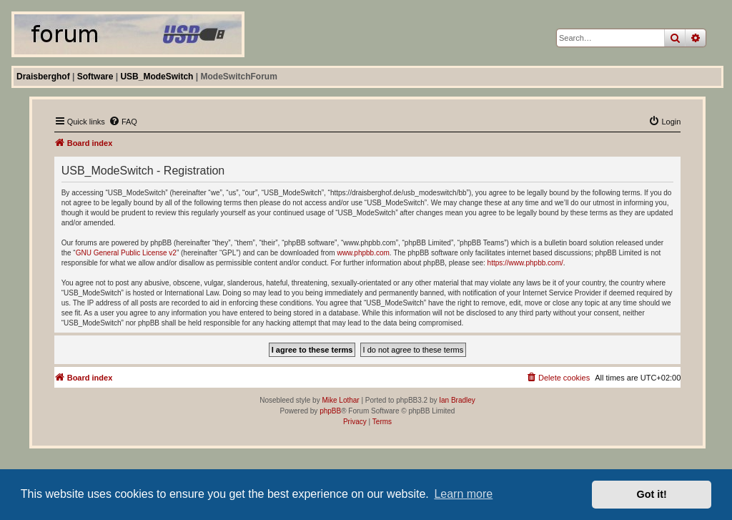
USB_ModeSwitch (156, 77)
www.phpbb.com (363, 253)
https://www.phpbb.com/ (525, 263)
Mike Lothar (340, 400)
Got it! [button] (652, 494)
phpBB (330, 411)
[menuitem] (123, 121)
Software (95, 77)
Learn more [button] (463, 494)
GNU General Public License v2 (126, 253)
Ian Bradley (457, 400)
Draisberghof (43, 77)
